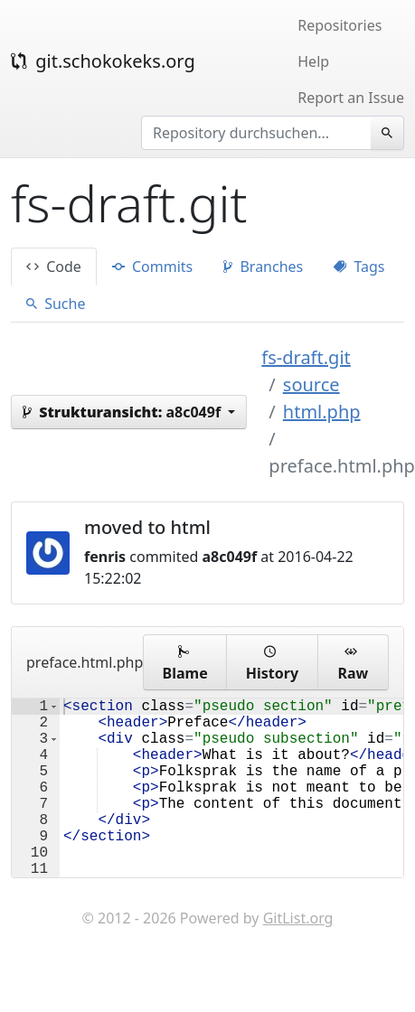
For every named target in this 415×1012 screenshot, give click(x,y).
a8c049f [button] (123, 412)
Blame (185, 662)
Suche (55, 304)
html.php (322, 411)
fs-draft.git (305, 357)
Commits (152, 266)
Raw (352, 662)
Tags (359, 266)
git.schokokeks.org (103, 61)
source (311, 384)
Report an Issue (350, 98)
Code (53, 266)
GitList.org (298, 958)
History (272, 662)
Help (313, 61)
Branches (263, 266)
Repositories (339, 25)
